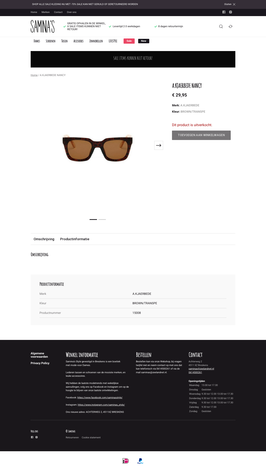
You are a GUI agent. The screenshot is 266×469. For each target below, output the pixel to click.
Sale (129, 41)
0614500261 (195, 372)
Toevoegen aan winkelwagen (201, 135)
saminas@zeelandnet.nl (201, 368)
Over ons (71, 12)
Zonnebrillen (96, 41)
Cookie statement (91, 437)
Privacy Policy (40, 363)
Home (34, 12)
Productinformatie (74, 239)
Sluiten (229, 4)
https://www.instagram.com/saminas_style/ (101, 405)
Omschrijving (44, 239)
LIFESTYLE (113, 41)
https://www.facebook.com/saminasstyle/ (99, 397)
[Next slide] (158, 145)
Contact (58, 12)
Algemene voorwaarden (39, 355)
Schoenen (50, 41)
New (143, 41)
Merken (46, 12)
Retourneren (72, 437)
